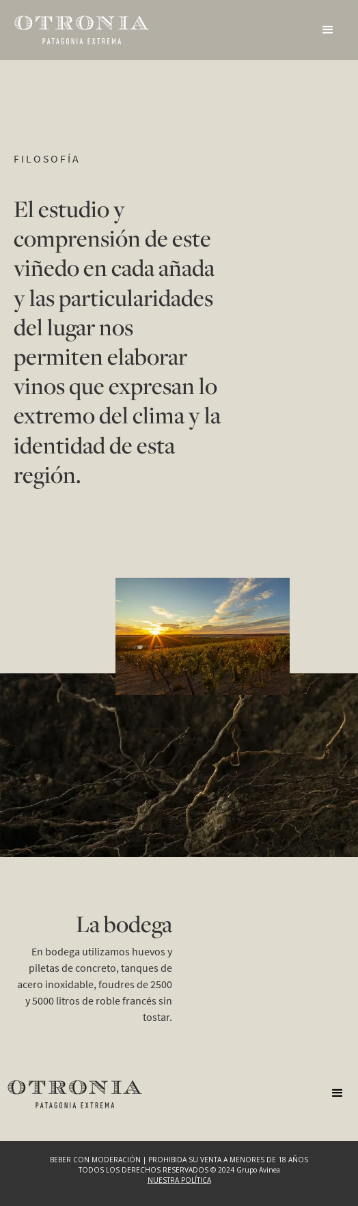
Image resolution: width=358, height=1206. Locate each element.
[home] (82, 29)
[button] (328, 30)
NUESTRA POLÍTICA (179, 1180)
